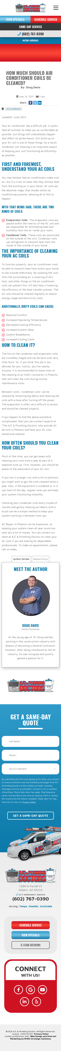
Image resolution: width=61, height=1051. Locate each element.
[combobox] (30, 768)
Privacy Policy (29, 802)
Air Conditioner (14, 109)
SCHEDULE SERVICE (45, 19)
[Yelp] (36, 1002)
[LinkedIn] (24, 1002)
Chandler (34, 906)
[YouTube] (42, 990)
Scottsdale (46, 906)
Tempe (23, 906)
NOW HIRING (30, 40)
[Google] (30, 990)
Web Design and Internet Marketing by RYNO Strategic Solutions (33, 1037)
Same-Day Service (30, 27)
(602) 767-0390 (30, 33)
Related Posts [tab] (40, 559)
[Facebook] (18, 990)
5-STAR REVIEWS (30, 945)
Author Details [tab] (21, 559)
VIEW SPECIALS (15, 19)
